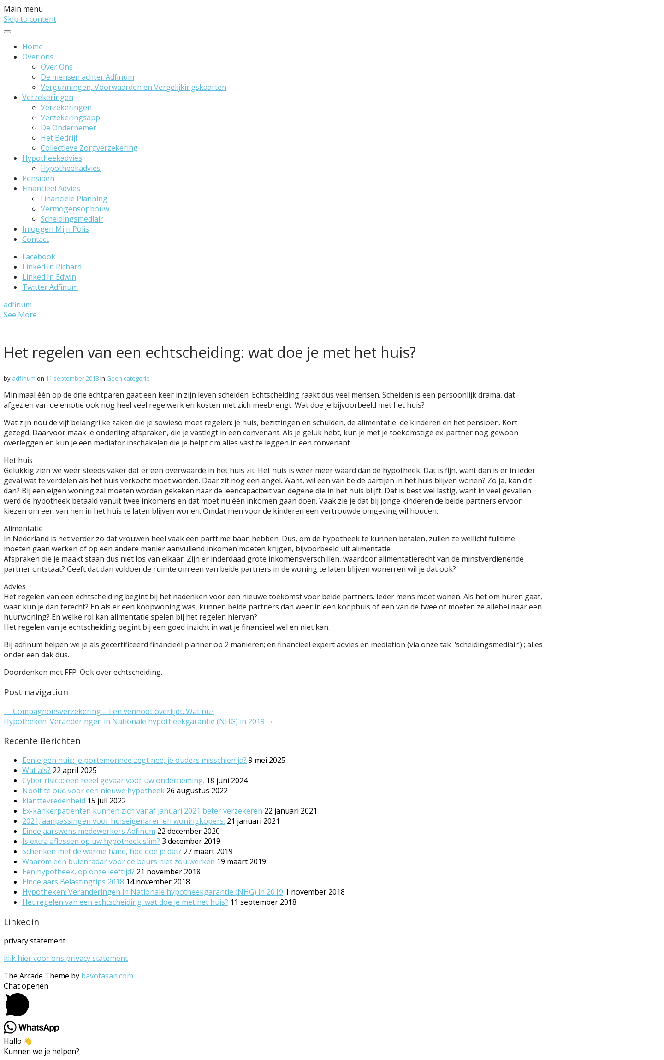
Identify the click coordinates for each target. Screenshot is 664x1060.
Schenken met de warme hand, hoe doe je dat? (102, 851)
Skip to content (30, 19)
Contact (35, 239)
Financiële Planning (74, 198)
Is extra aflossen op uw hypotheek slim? (91, 841)
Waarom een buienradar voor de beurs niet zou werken (118, 861)
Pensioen (38, 178)
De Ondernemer (68, 128)
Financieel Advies (51, 188)
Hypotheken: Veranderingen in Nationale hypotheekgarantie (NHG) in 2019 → (139, 721)
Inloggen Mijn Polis (55, 229)
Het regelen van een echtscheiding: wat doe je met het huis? (125, 902)
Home (32, 46)
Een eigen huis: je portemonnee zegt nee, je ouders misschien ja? (134, 760)
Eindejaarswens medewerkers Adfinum (88, 831)
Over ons (37, 57)
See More (20, 315)
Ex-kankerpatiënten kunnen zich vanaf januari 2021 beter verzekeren (142, 811)
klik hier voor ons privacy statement (66, 958)
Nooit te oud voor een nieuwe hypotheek (93, 790)
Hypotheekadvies (52, 158)
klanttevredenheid (53, 801)
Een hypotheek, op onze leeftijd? (78, 872)
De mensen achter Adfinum (87, 77)
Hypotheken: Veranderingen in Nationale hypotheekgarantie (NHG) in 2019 (152, 892)
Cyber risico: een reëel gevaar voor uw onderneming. (113, 780)
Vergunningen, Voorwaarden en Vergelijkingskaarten (133, 87)
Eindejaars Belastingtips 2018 (73, 882)
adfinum (18, 304)
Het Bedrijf (59, 138)
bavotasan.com (107, 976)
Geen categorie (128, 378)
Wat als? (36, 770)
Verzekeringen (47, 97)
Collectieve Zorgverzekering (89, 148)
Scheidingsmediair (72, 219)
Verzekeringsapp (70, 117)
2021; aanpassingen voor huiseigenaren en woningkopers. (123, 821)
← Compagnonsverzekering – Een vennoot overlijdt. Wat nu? (109, 711)
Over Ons (57, 67)
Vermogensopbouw (75, 209)
